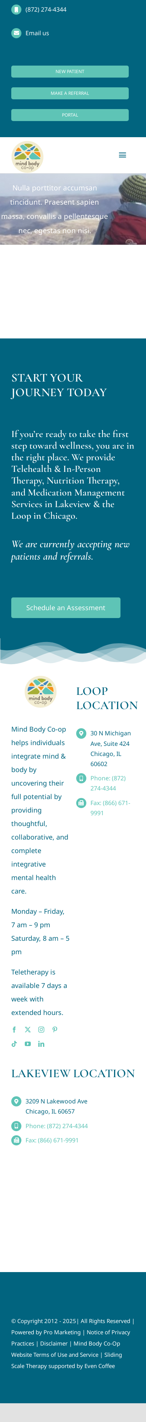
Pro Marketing (62, 1332)
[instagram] (41, 1030)
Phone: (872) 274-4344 (57, 1126)
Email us (37, 33)
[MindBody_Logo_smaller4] (40, 679)
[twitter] (28, 1030)
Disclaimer (54, 1343)
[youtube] (28, 1044)
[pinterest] (55, 1030)
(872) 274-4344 (46, 9)
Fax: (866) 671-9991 (52, 1140)
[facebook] (14, 1030)
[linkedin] (41, 1044)
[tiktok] (14, 1044)
